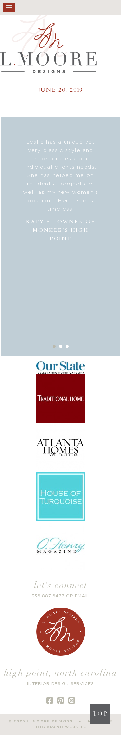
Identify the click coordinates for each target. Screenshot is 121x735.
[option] (60, 190)
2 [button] (60, 346)
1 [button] (54, 346)
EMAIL (82, 596)
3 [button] (67, 346)
